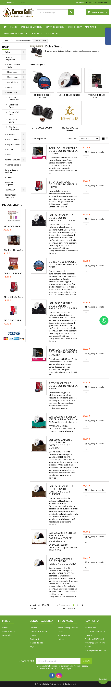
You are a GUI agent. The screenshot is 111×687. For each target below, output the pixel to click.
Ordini (60, 631)
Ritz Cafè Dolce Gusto (14, 128)
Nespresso (12, 72)
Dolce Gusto (12, 92)
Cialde (13, 27)
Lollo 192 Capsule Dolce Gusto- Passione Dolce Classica (61, 490)
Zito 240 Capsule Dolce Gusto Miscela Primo (63, 386)
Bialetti (10, 149)
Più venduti (7, 635)
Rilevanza (90, 138)
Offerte (5, 627)
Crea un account (100, 2)
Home (5, 47)
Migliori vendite (12, 204)
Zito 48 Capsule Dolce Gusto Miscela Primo (13, 297)
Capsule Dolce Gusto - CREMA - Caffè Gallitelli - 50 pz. (13, 273)
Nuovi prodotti (8, 631)
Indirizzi (61, 639)
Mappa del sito (36, 642)
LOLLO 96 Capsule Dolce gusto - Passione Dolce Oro (62, 561)
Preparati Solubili (12, 164)
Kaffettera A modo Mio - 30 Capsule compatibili (13, 250)
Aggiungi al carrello (94, 152)
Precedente (63, 605)
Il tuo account (67, 620)
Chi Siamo (34, 627)
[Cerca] (55, 12)
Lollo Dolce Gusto (13, 105)
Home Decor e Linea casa (10, 196)
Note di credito (64, 635)
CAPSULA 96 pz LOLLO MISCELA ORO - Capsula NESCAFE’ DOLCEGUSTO (62, 536)
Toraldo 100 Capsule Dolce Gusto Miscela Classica (63, 151)
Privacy (33, 635)
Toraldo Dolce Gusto (15, 113)
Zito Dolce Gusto (13, 120)
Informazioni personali (68, 627)
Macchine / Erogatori (16, 33)
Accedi (88, 2)
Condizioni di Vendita (39, 631)
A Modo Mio (12, 82)
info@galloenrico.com (95, 650)
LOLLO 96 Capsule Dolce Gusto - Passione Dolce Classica (60, 443)
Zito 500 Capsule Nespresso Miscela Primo (13, 320)
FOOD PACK (51, 33)
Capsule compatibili (31, 27)
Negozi (33, 646)
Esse (9, 154)
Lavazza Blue (13, 139)
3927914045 (19, 2)
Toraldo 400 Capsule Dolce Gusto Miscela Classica (63, 352)
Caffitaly (11, 134)
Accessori (37, 33)
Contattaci (34, 639)
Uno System (12, 77)
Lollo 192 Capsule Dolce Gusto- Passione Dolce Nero (63, 218)
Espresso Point (14, 144)
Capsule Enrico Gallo (13, 65)
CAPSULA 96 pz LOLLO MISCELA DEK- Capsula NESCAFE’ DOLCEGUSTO (63, 419)
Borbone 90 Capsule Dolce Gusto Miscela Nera (63, 264)
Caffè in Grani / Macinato (82, 27)
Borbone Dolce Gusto (14, 98)
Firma (9, 87)
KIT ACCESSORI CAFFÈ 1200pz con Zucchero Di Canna (13, 226)
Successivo (69, 608)
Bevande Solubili (55, 27)
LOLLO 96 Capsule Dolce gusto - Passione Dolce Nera (63, 305)
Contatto (92, 620)
